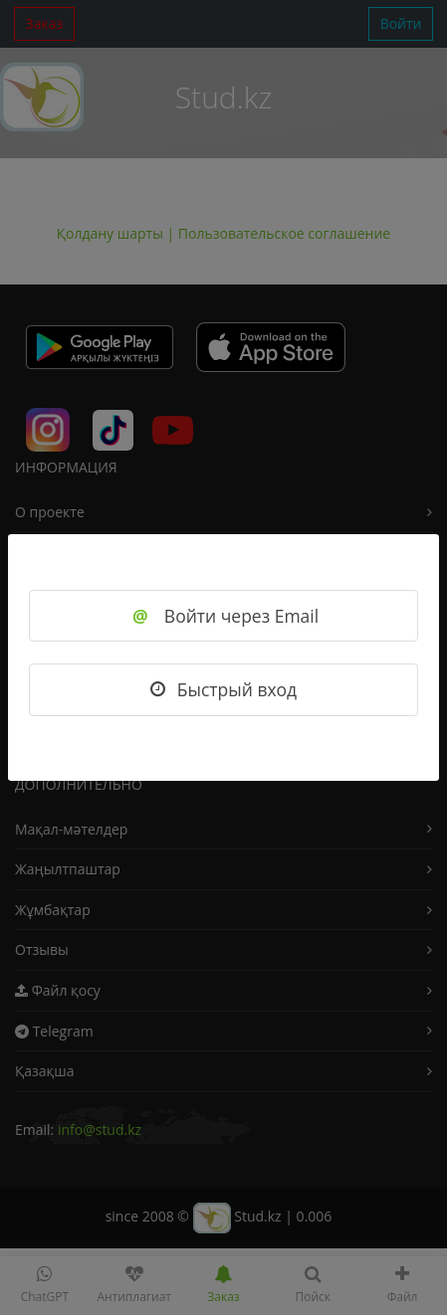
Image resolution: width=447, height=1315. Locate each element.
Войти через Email (223, 616)
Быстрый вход (223, 689)
